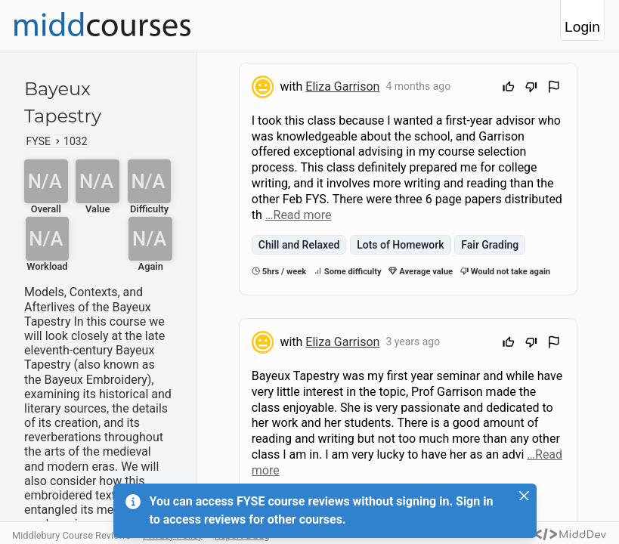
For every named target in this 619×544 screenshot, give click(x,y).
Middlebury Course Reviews (71, 535)
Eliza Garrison (342, 86)
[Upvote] (508, 88)
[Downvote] (531, 88)
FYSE (38, 141)
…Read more (298, 215)
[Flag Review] (554, 88)
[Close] (524, 496)
